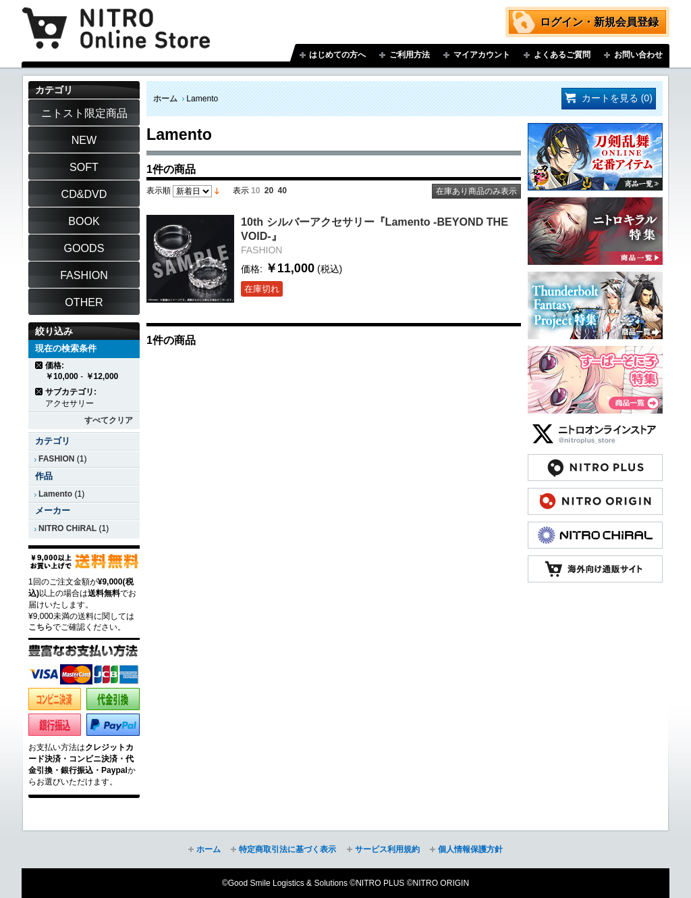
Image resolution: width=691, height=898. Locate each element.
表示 (241, 190)
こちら (40, 627)
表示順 (158, 190)
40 (282, 190)
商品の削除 (39, 365)
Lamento (55, 494)
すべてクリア (108, 420)
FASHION (56, 459)
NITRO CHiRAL (67, 528)
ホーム (165, 98)
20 (269, 190)
